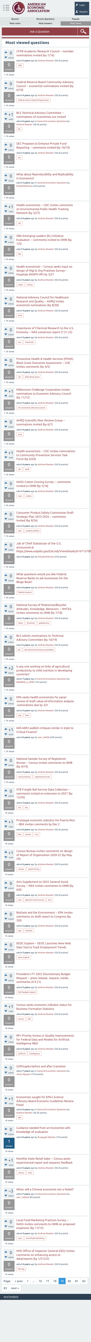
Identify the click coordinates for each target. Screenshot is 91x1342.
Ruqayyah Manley (46, 1137)
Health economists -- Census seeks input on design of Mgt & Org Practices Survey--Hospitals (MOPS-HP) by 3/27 (44, 270)
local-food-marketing (35, 1238)
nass (20, 496)
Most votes (15, 23)
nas (19, 342)
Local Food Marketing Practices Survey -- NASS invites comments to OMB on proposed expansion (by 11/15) (45, 1223)
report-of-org (33, 869)
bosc (27, 715)
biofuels (28, 930)
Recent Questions (45, 19)
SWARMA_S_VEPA (25, 682)
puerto (28, 834)
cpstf (27, 469)
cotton (29, 496)
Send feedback (11, 1297)
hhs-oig (21, 1269)
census (30, 285)
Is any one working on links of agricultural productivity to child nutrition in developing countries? (44, 670)
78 (54, 1281)
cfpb (20, 65)
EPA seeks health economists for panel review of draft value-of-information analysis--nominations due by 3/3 (45, 701)
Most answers (45, 23)
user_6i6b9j (43, 737)
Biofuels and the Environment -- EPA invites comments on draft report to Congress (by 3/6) (44, 916)
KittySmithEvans (24, 186)
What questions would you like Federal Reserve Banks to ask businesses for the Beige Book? (42, 578)
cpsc (20, 531)
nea (19, 900)
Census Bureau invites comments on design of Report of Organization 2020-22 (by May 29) (44, 854)
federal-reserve (25, 592)
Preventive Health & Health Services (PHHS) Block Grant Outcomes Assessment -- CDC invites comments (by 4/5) (44, 362)
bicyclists (31, 623)
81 (76, 1281)
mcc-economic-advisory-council (31, 408)
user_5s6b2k (22, 1197)
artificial (21, 1054)
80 (69, 1281)
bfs (29, 1019)
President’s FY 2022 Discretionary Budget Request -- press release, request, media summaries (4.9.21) (43, 977)
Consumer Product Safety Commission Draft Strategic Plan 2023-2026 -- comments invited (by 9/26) (45, 516)
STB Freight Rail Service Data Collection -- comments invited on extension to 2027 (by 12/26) (44, 793)
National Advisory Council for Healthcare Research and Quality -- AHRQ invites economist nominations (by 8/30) (42, 301)
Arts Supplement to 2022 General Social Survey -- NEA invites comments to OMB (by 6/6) (44, 885)
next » (15, 1288)
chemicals (29, 342)
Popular (76, 19)
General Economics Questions (52, 121)
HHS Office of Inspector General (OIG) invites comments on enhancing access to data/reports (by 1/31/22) (45, 1254)
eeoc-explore (23, 957)
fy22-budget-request (27, 992)
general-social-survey (34, 900)
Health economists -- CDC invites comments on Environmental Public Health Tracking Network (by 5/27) (44, 208)
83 (5, 1288)
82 (84, 1281)
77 (47, 1281)
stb (26, 807)
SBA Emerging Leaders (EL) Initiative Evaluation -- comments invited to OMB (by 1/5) (44, 239)
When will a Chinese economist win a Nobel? (45, 1189)
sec (19, 158)
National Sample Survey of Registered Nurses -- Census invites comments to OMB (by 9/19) (44, 762)
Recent (15, 19)
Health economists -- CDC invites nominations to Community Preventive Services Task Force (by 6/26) (45, 454)
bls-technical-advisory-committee (39, 650)
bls (19, 129)
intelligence (34, 1054)
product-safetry (32, 531)
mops (20, 285)
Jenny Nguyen (23, 1074)
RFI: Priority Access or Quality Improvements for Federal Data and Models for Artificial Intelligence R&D (45, 1039)
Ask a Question (39, 31)
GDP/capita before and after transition (41, 1066)
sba (19, 254)
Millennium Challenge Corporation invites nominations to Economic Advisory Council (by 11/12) (43, 393)
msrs (30, 1173)
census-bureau (24, 777)
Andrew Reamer (46, 60)
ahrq (20, 315)
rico (36, 834)
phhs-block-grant (32, 377)
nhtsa (20, 623)
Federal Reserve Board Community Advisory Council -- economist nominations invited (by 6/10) (45, 85)
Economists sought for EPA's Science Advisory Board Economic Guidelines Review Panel (45, 1100)
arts (49, 900)
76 (40, 1281)
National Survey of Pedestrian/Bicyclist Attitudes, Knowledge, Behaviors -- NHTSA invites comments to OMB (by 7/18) (43, 608)
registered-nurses (42, 777)
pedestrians (44, 623)
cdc (19, 223)
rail (19, 807)
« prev (19, 1281)
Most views (75, 23)
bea (19, 834)
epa (19, 715)
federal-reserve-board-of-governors (33, 100)
